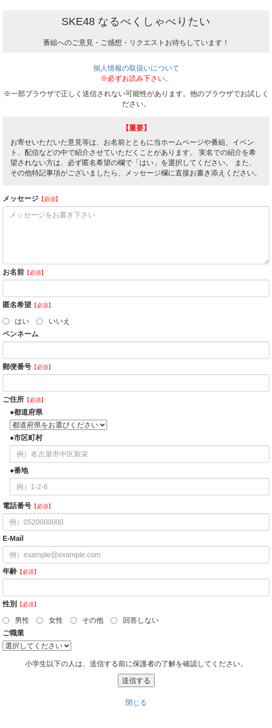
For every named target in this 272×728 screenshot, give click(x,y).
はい (16, 321)
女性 (49, 620)
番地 (21, 470)
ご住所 (25, 399)
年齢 (21, 571)
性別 (21, 604)
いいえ (53, 321)
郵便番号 (28, 366)
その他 (87, 620)
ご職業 (13, 633)
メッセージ (32, 198)
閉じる (136, 702)
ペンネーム (20, 334)
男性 (16, 620)
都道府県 (28, 412)
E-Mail (13, 538)
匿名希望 (28, 305)
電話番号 (28, 506)
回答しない (135, 620)
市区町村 (28, 438)
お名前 (25, 272)
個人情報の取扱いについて (136, 68)
